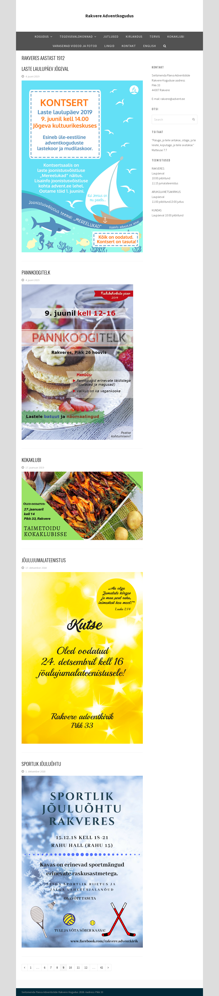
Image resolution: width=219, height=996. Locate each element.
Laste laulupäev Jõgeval (45, 68)
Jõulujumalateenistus (44, 560)
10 (71, 967)
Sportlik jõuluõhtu (41, 763)
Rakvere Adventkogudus (109, 16)
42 (102, 967)
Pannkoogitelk (36, 272)
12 (87, 967)
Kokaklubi (31, 459)
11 (79, 967)
